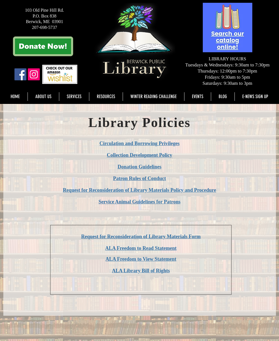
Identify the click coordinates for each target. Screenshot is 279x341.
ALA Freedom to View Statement (140, 259)
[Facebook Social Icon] (20, 74)
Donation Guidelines (140, 167)
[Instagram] (34, 74)
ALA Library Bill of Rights (141, 270)
